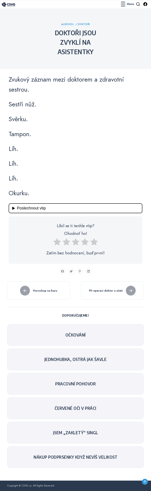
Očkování (75, 335)
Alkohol (68, 24)
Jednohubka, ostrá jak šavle (75, 359)
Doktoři (84, 24)
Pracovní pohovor (75, 383)
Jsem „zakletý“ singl (75, 432)
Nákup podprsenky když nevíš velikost (75, 457)
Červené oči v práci (75, 408)
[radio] (57, 243)
